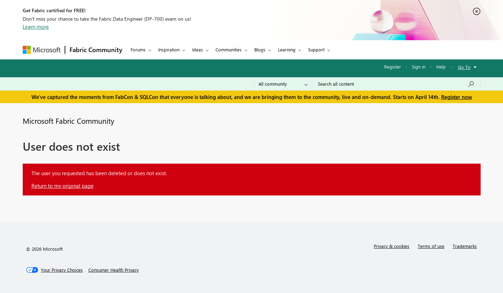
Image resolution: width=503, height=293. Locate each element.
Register (392, 67)
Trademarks (465, 246)
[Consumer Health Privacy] (113, 270)
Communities (229, 49)
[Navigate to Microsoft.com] (41, 50)
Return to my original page (62, 185)
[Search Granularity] (283, 84)
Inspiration (169, 49)
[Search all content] (396, 84)
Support (316, 49)
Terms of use (431, 246)
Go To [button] (464, 67)
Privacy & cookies (391, 246)
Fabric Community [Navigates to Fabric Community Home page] (96, 49)
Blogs (259, 49)
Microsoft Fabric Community (68, 121)
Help (441, 67)
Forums (138, 49)
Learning (287, 49)
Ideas (197, 49)
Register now (456, 96)
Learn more (36, 26)
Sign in (418, 67)
